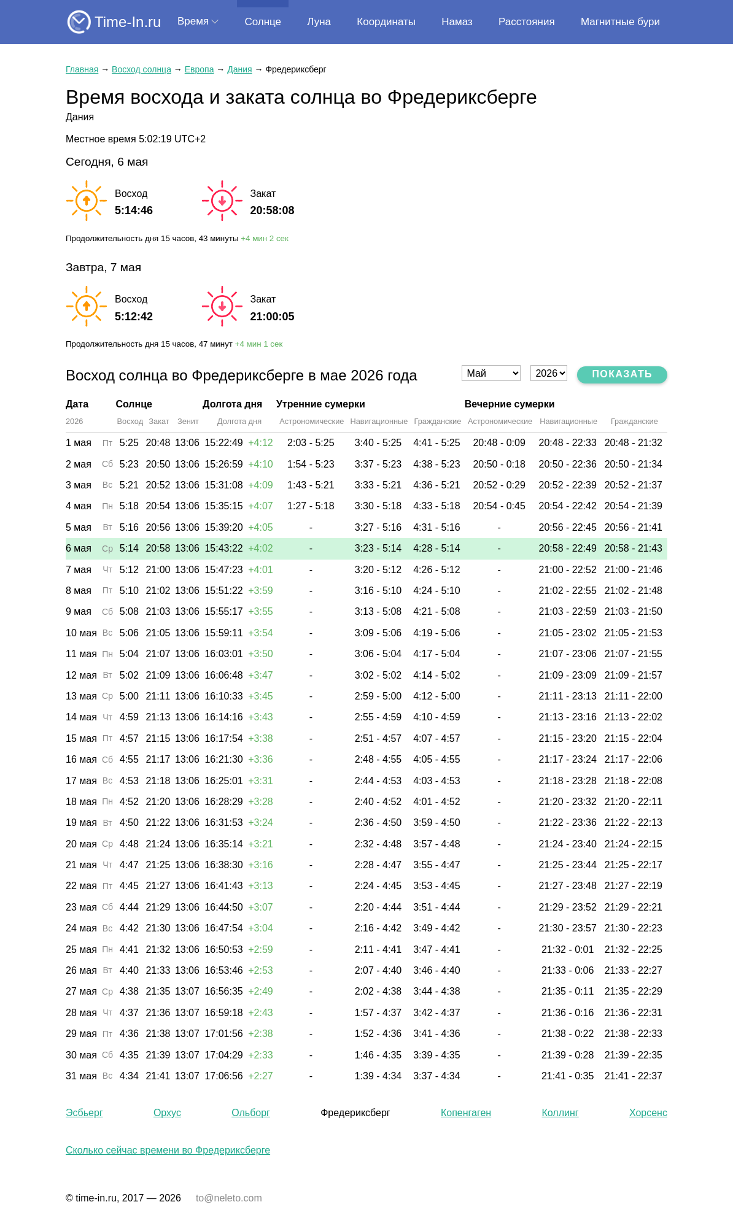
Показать (622, 374)
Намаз (456, 22)
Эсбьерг (84, 1113)
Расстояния (526, 22)
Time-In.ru (128, 21)
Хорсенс (648, 1113)
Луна (319, 22)
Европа (199, 69)
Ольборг (250, 1113)
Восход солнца (141, 69)
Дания (239, 69)
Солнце (262, 22)
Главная (82, 69)
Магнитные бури (620, 22)
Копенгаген (466, 1113)
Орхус (167, 1113)
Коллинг (559, 1113)
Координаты (386, 22)
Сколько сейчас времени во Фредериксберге (168, 1150)
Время (193, 21)
